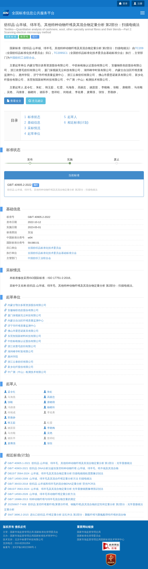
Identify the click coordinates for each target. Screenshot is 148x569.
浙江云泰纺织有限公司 (18, 361)
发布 (30, 159)
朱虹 (48, 391)
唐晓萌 (49, 402)
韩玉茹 (9, 422)
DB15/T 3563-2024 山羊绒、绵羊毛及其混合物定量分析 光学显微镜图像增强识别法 (53, 488)
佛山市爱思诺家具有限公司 (21, 330)
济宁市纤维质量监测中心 (20, 325)
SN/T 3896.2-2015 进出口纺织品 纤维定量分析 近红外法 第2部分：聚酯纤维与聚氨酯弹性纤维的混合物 (65, 514)
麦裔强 (9, 443)
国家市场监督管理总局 (89, 532)
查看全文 (14, 100)
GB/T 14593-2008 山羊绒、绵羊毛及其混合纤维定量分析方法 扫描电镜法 (48, 478)
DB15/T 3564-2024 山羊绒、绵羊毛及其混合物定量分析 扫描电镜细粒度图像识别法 (53, 473)
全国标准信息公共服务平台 (28, 13)
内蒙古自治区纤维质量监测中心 (24, 320)
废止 (116, 159)
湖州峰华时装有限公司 (18, 351)
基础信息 (34, 122)
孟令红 (9, 391)
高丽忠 (49, 397)
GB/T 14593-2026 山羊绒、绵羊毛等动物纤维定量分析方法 (40, 494)
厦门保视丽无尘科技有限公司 (22, 315)
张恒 (48, 443)
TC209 (139, 48)
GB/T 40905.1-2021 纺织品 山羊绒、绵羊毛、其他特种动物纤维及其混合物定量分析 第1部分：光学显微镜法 (68, 463)
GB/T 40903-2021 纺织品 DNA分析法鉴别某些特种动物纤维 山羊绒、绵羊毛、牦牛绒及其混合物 (61, 468)
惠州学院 (11, 356)
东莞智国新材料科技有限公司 (22, 336)
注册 (138, 3)
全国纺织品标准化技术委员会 (44, 247)
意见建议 (36, 100)
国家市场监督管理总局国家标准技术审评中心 (100, 539)
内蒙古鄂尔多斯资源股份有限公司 (25, 305)
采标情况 (34, 128)
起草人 (72, 117)
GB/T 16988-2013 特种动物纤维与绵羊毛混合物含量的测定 (40, 499)
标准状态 (34, 117)
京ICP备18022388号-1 (24, 547)
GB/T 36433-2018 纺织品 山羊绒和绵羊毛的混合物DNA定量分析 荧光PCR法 (50, 483)
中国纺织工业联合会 (22, 57)
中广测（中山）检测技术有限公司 (25, 372)
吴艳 (48, 433)
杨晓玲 (49, 407)
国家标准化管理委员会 (89, 535)
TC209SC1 (60, 52)
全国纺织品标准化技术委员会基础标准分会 (52, 253)
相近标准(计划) (78, 122)
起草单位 (34, 133)
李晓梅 (49, 427)
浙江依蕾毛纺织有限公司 (20, 346)
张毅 (8, 402)
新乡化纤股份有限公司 (18, 366)
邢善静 (9, 417)
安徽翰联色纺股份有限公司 (21, 310)
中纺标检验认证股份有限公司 (22, 341)
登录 (123, 3)
